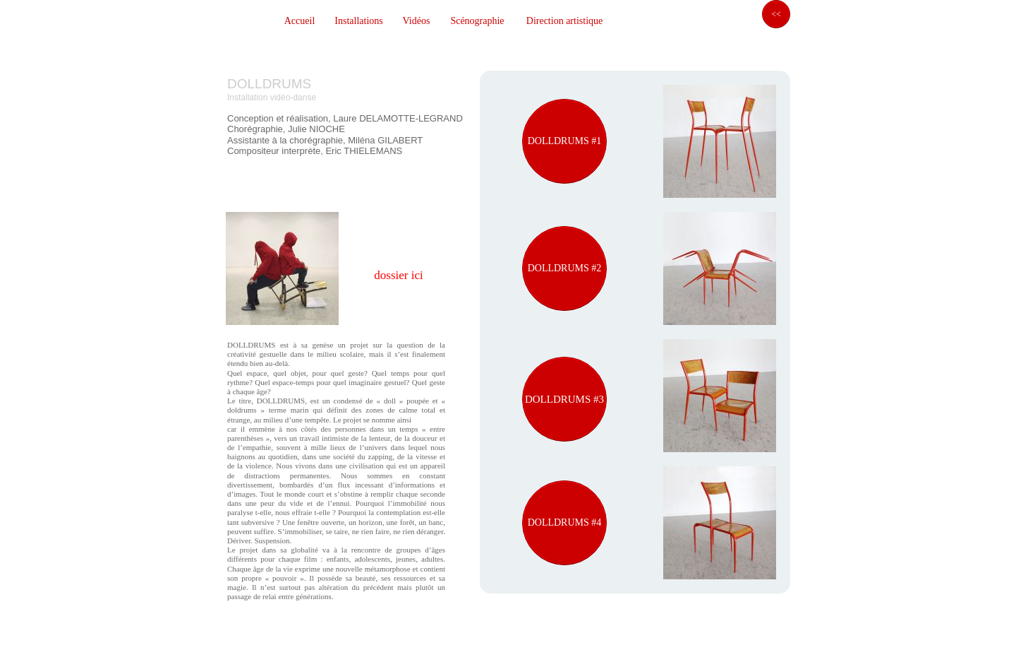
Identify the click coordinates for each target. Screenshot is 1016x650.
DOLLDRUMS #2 (565, 268)
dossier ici (398, 275)
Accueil (299, 21)
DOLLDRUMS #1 (565, 141)
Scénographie (477, 21)
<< (776, 14)
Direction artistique (564, 21)
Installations (358, 21)
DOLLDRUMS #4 (565, 522)
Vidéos (416, 21)
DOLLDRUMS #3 (564, 399)
